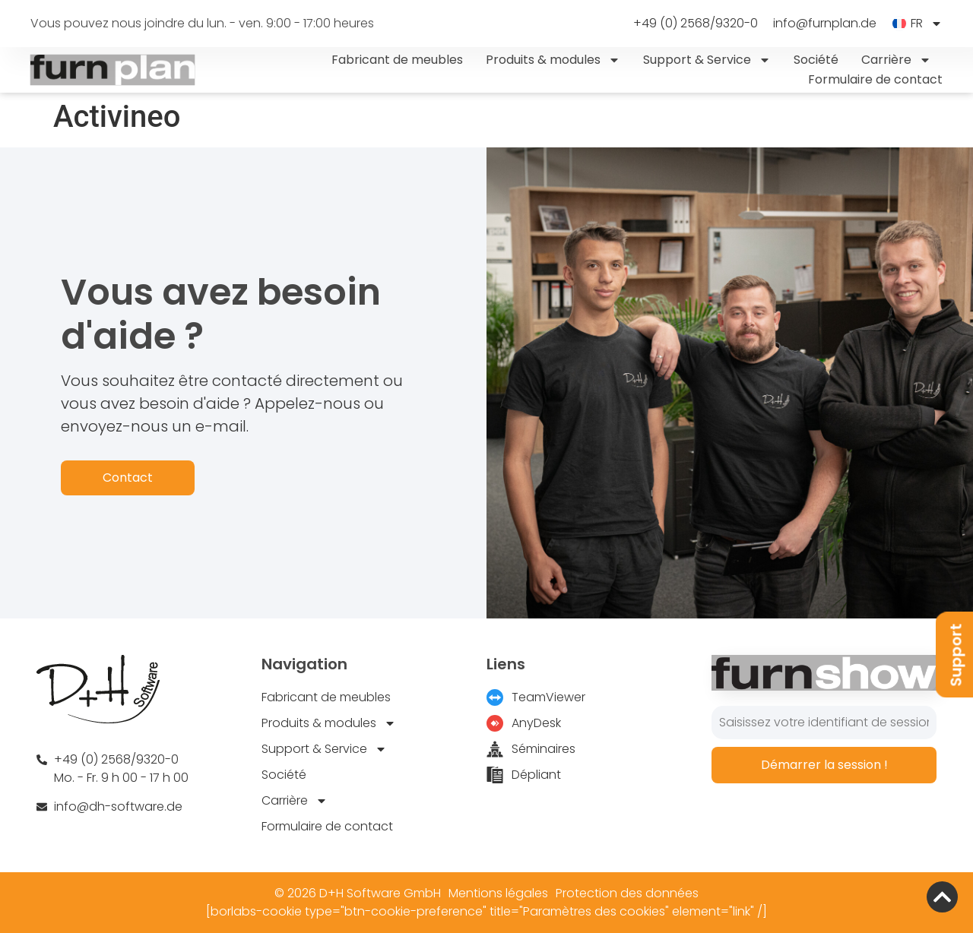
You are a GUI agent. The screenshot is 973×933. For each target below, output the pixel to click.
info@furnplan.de (824, 24)
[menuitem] (917, 24)
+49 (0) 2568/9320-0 (695, 24)
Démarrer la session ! (824, 764)
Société (816, 59)
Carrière (896, 60)
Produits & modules (553, 60)
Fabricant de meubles (397, 59)
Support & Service (707, 60)
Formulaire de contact (875, 79)
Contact (128, 477)
